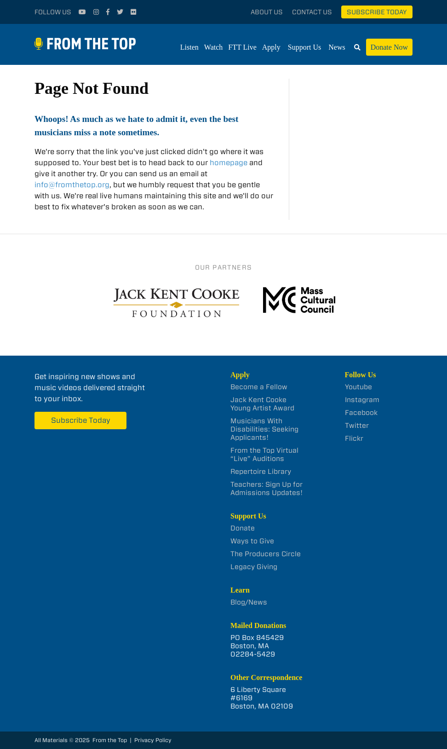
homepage (228, 162)
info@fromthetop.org (71, 184)
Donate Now (389, 47)
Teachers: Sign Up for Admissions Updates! (266, 488)
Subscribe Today (377, 12)
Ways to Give (252, 541)
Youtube (358, 387)
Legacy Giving (253, 567)
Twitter (357, 425)
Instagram (362, 400)
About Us (267, 12)
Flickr (354, 438)
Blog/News (248, 602)
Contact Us (312, 12)
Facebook (361, 413)
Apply (271, 47)
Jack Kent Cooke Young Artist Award (262, 404)
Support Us (304, 47)
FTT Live (242, 47)
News (336, 47)
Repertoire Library (260, 471)
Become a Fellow (258, 387)
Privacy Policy (153, 740)
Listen (189, 47)
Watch (213, 47)
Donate (242, 528)
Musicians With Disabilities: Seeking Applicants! (264, 429)
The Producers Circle (265, 554)
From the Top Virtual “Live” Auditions (264, 454)
